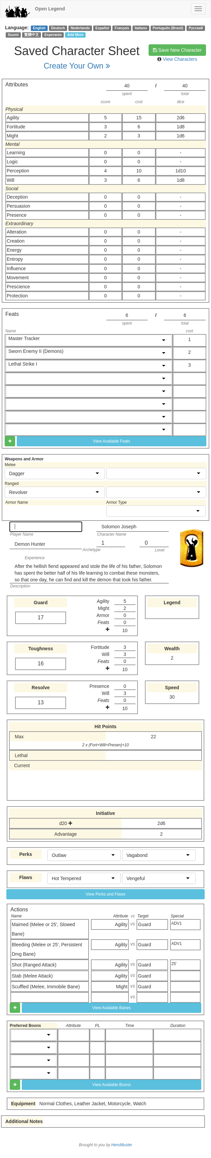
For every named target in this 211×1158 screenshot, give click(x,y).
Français (122, 28)
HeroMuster (121, 1145)
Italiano (141, 28)
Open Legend (50, 8)
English (39, 28)
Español (102, 28)
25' (174, 963)
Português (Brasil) (168, 28)
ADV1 (176, 923)
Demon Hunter (30, 544)
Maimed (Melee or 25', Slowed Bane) (43, 929)
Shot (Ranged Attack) (34, 964)
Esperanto (53, 35)
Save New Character (177, 50)
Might (121, 986)
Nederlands (80, 28)
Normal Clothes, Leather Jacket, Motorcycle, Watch (92, 1103)
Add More (75, 35)
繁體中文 (31, 35)
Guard (144, 924)
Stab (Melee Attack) (32, 976)
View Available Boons (111, 1084)
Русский (196, 28)
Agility (121, 924)
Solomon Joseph (118, 526)
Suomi (13, 35)
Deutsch (58, 28)
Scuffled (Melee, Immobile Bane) (46, 986)
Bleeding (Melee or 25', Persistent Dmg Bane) (47, 949)
